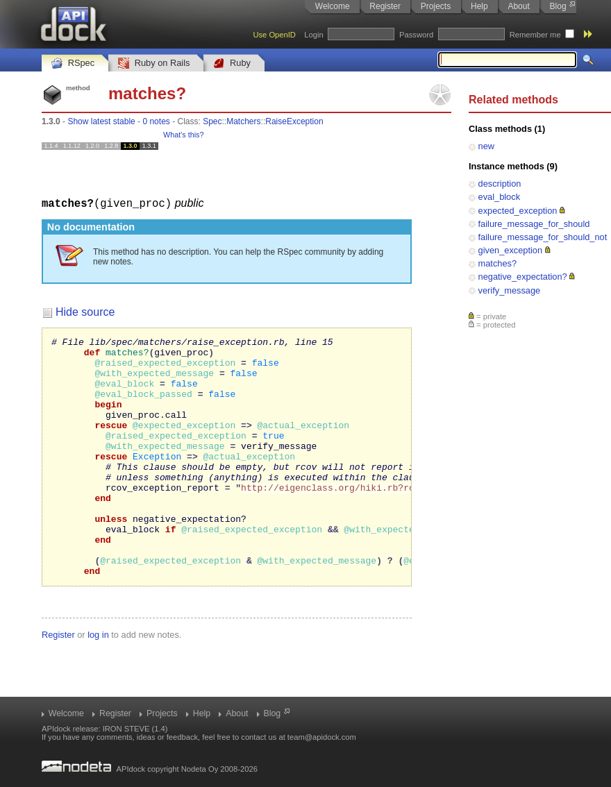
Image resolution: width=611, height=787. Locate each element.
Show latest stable (101, 121)
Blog (558, 6)
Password (416, 35)
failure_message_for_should (534, 224)
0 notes (155, 121)
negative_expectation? (522, 276)
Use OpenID (274, 35)
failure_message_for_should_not (543, 237)
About (518, 6)
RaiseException (294, 121)
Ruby (232, 63)
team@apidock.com (321, 737)
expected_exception (518, 210)
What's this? (183, 134)
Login (313, 35)
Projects (436, 6)
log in (98, 682)
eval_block (499, 197)
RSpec (72, 63)
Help (479, 6)
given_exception (510, 250)
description (499, 183)
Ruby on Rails (154, 63)
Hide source (85, 311)
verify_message (509, 290)
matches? (497, 263)
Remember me (535, 35)
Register (385, 6)
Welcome (332, 6)
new (486, 146)
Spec (212, 121)
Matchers (243, 121)
